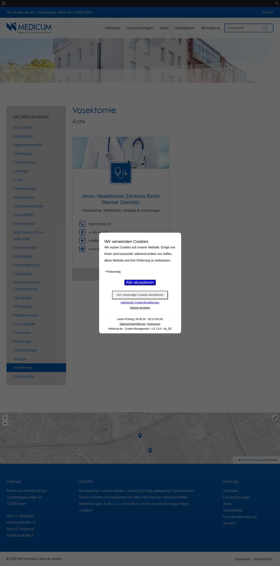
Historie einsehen (140, 307)
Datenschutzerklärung (132, 323)
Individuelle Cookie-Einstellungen (140, 302)
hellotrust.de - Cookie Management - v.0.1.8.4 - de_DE (140, 328)
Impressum (153, 323)
